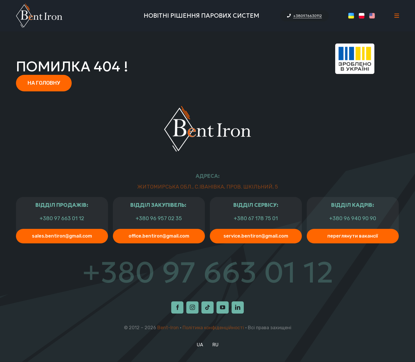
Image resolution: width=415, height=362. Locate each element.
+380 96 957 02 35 (159, 219)
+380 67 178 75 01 (256, 219)
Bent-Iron (168, 327)
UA (200, 344)
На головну (44, 83)
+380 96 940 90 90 (352, 219)
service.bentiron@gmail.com (255, 236)
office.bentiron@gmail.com (159, 236)
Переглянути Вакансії (352, 236)
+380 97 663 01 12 (61, 219)
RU (215, 344)
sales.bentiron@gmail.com (62, 236)
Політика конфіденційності (213, 327)
